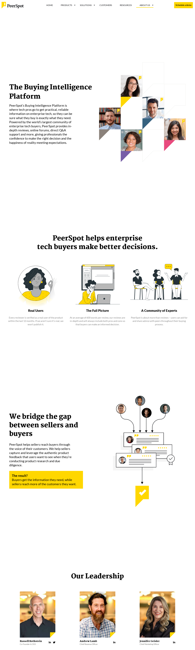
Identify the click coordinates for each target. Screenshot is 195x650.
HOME (49, 5)
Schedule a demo (183, 5)
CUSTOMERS (105, 5)
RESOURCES (126, 5)
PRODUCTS (66, 5)
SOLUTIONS (86, 5)
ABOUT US (145, 5)
